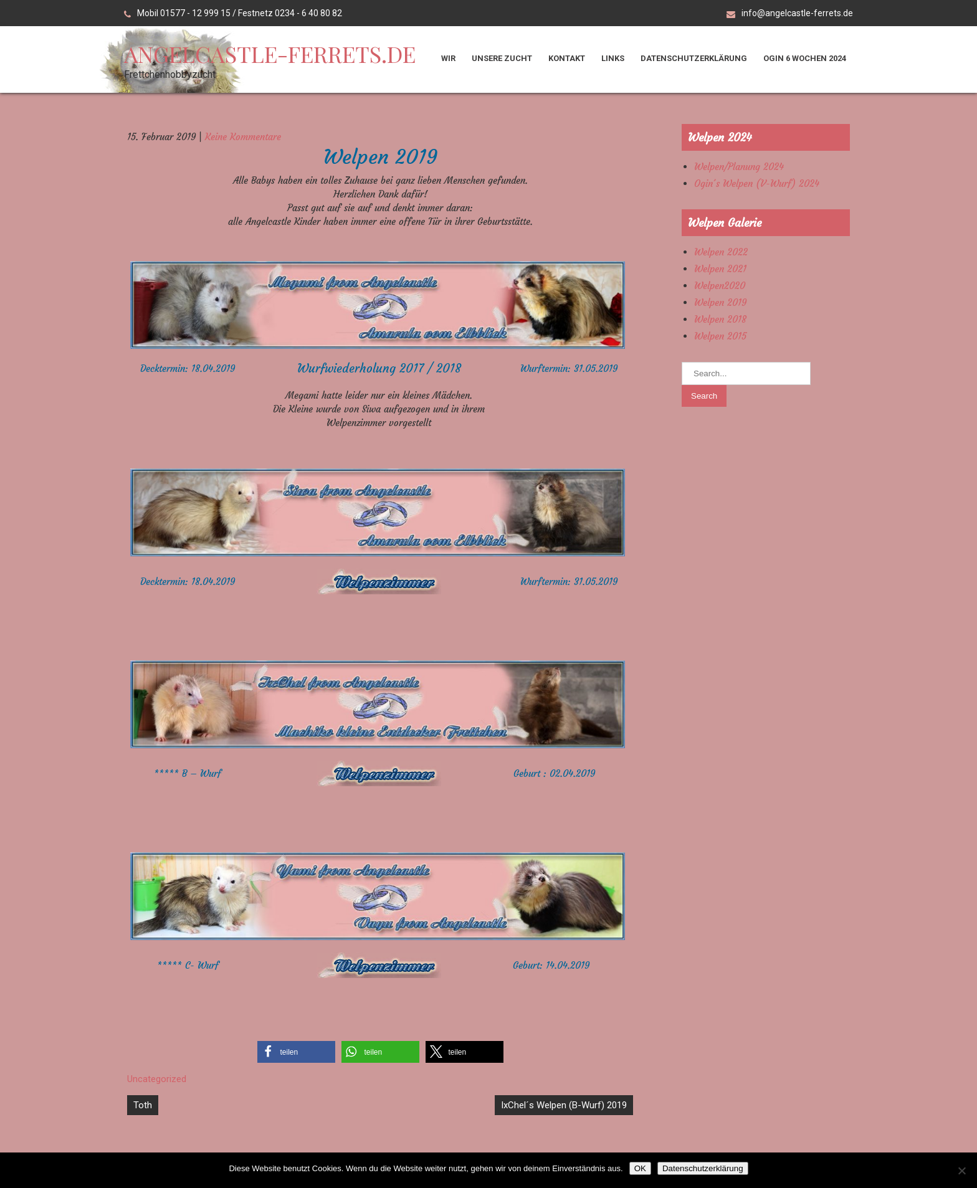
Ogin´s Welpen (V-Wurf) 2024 (756, 183)
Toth (142, 1105)
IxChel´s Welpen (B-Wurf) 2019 (564, 1105)
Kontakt (566, 58)
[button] (296, 1052)
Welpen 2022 (721, 252)
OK (640, 1168)
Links (612, 58)
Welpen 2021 (720, 269)
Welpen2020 (719, 286)
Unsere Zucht (502, 58)
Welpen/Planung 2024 (739, 167)
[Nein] (961, 1170)
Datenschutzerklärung (694, 58)
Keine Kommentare (243, 137)
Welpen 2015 (720, 336)
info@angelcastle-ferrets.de (797, 13)
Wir (448, 58)
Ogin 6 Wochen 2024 (804, 58)
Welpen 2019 (720, 302)
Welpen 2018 (720, 319)
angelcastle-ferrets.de (270, 54)
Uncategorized (156, 1079)
